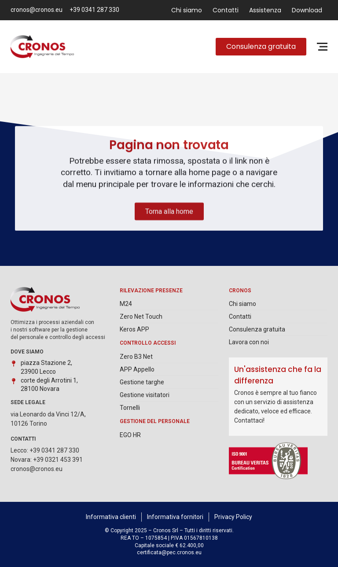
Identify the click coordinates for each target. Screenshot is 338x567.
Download (307, 10)
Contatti (226, 10)
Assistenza (265, 10)
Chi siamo (186, 10)
